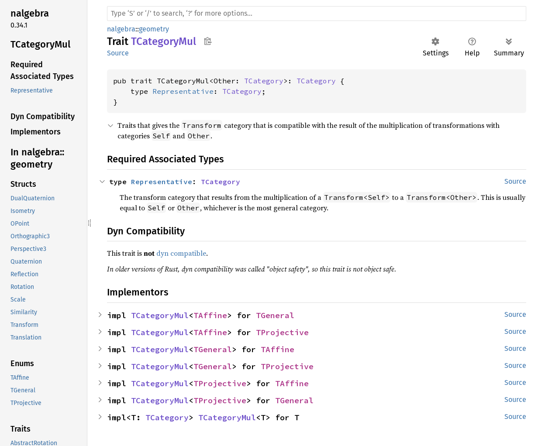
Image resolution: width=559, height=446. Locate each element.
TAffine (210, 315)
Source (118, 53)
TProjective (282, 332)
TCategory (263, 80)
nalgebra (121, 29)
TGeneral (275, 315)
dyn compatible (181, 253)
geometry (154, 29)
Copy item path (207, 41)
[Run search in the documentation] (316, 13)
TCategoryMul (160, 315)
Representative (183, 91)
